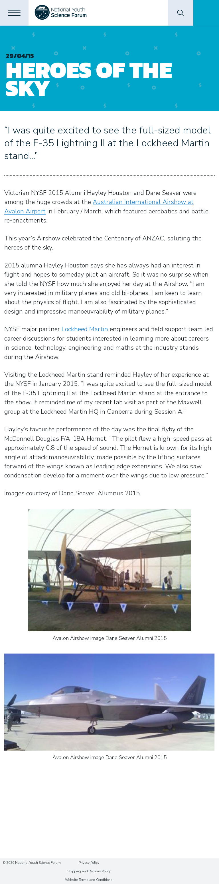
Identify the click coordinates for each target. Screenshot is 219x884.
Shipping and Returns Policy (89, 871)
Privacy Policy (89, 862)
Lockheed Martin (85, 329)
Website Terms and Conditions (89, 879)
